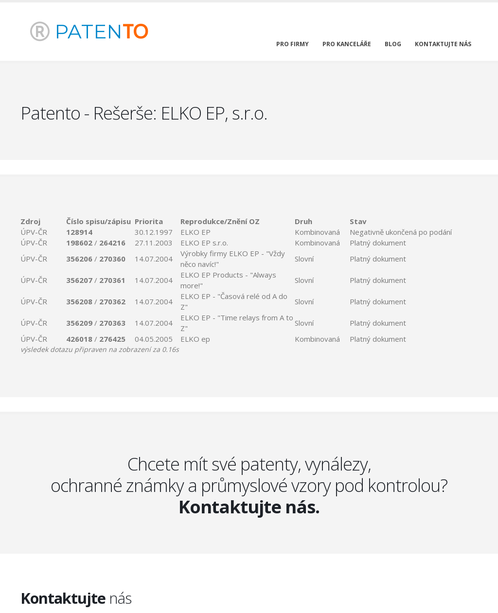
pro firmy (292, 44)
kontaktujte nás (443, 44)
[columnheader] (43, 221)
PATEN (89, 31)
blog (393, 44)
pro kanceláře (346, 44)
